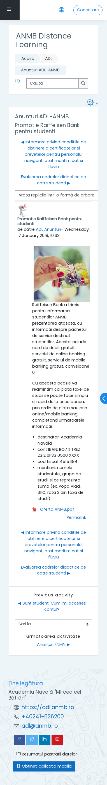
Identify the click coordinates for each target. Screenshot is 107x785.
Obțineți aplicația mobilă (44, 766)
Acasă (27, 58)
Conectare (88, 10)
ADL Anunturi (48, 229)
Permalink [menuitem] (76, 517)
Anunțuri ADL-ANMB (40, 70)
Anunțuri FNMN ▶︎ (53, 644)
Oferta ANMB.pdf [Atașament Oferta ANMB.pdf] (53, 509)
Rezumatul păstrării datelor (47, 754)
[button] (18, 83)
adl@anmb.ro (40, 726)
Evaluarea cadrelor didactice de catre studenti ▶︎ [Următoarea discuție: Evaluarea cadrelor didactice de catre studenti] (53, 180)
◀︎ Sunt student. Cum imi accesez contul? (52, 606)
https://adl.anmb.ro (48, 707)
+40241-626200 (43, 716)
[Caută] (52, 83)
